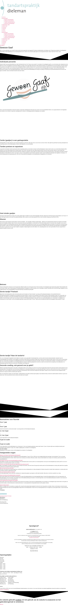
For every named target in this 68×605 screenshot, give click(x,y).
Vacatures (4, 28)
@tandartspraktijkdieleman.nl (6, 491)
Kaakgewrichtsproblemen (9, 20)
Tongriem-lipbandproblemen (9, 22)
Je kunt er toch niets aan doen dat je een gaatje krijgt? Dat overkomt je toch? (14, 464)
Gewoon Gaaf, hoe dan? (4, 484)
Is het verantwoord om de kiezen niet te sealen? (9, 480)
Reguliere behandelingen (8, 19)
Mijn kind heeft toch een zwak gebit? (7, 468)
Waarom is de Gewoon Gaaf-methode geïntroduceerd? (10, 455)
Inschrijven (4, 27)
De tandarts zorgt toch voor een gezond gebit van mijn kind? (11, 460)
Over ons (3, 17)
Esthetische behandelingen (9, 23)
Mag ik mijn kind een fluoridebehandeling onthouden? (10, 475)
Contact (3, 29)
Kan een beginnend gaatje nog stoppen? (7, 471)
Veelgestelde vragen (6, 24)
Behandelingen (5, 18)
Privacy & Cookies (3, 493)
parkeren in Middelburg (4, 589)
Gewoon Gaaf (4, 26)
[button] (34, 455)
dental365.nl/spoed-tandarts (34, 537)
